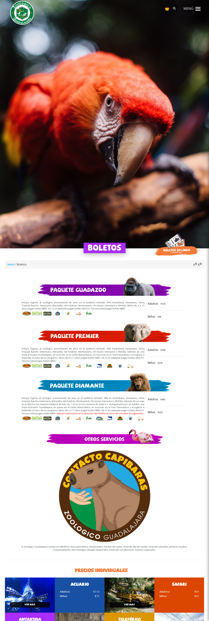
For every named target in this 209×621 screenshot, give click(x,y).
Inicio (10, 264)
